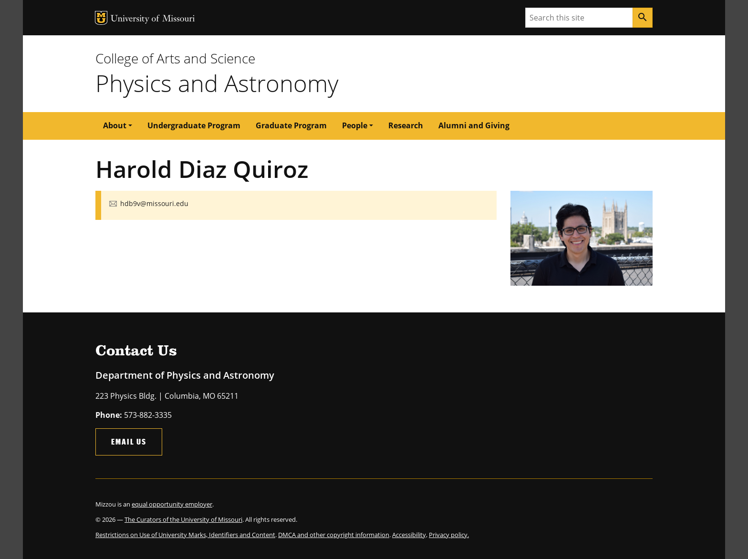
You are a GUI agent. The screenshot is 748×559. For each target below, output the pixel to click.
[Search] (643, 18)
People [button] (354, 125)
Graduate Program (291, 125)
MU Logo (101, 18)
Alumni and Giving (473, 125)
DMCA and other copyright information (333, 534)
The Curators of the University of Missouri (183, 519)
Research (405, 125)
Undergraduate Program (193, 125)
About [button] (114, 125)
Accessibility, (409, 534)
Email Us (128, 441)
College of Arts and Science (175, 58)
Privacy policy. (449, 534)
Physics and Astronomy (216, 83)
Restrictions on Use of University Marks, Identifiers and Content (185, 534)
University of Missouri (153, 19)
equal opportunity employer (172, 504)
